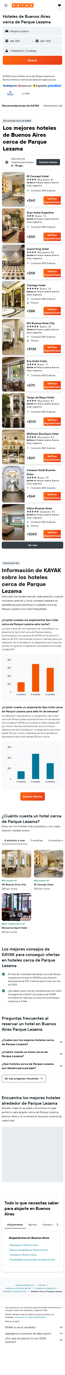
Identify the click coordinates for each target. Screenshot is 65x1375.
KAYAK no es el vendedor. (34, 1327)
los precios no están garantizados (30, 1317)
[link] (32, 796)
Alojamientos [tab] (15, 1224)
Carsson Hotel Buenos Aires (41, 472)
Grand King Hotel (38, 249)
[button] (6, 5)
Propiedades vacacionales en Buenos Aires (32, 1259)
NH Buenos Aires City (41, 323)
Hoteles (42, 1285)
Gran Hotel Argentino (40, 212)
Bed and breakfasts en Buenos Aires (29, 1249)
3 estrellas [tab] (36, 840)
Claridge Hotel (36, 285)
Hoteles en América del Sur (18, 1288)
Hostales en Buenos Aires (23, 1254)
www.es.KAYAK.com (24, 1285)
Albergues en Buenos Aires (24, 1245)
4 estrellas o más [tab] (15, 840)
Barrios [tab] (33, 1224)
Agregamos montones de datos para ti (34, 1333)
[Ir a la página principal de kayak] (22, 5)
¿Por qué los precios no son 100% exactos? (34, 1340)
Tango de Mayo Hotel (40, 397)
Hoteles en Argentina (45, 1288)
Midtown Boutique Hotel (42, 433)
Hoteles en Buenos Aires (15, 1291)
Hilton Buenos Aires (39, 508)
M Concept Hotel (38, 176)
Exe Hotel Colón (37, 361)
